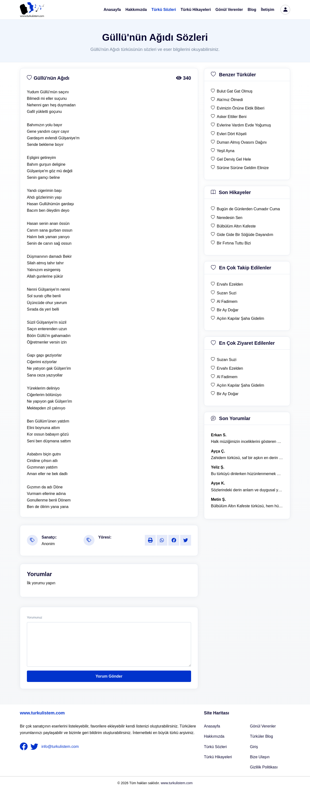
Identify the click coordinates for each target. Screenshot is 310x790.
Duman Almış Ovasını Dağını (242, 142)
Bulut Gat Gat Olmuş (235, 91)
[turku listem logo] (32, 9)
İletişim (267, 10)
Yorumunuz (34, 617)
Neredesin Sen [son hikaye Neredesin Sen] (229, 218)
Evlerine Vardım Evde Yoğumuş (244, 125)
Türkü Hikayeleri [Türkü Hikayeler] (218, 757)
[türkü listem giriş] (285, 10)
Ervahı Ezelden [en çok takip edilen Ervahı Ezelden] (230, 284)
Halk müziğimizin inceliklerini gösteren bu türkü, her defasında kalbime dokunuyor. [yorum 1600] (247, 441)
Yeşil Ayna (225, 151)
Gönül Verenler (229, 10)
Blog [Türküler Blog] (252, 10)
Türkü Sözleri (163, 10)
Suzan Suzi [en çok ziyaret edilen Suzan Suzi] (226, 360)
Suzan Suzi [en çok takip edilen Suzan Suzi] (226, 293)
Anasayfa (112, 10)
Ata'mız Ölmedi (230, 100)
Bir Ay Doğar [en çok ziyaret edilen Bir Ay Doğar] (228, 394)
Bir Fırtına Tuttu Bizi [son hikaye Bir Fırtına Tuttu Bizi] (234, 243)
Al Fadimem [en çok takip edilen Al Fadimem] (227, 301)
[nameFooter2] (35, 746)
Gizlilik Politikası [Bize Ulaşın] (264, 767)
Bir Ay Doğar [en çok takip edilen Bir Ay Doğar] (228, 310)
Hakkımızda (136, 10)
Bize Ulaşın (260, 757)
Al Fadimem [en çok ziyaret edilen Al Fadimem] (227, 377)
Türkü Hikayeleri (196, 10)
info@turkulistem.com (60, 746)
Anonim (48, 544)
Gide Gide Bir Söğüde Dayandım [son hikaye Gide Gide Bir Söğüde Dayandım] (245, 235)
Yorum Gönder (109, 676)
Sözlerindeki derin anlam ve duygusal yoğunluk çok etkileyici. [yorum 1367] (247, 490)
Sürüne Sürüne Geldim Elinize (243, 168)
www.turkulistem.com (42, 713)
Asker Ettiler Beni (232, 117)
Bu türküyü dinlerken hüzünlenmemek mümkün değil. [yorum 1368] (247, 474)
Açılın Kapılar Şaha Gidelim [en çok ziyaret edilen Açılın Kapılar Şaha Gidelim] (240, 385)
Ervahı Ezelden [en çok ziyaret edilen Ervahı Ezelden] (230, 368)
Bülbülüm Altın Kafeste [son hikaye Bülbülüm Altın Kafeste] (236, 226)
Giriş (254, 747)
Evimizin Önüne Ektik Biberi (240, 108)
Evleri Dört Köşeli (232, 134)
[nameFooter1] (25, 746)
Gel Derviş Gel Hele (234, 159)
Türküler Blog (261, 736)
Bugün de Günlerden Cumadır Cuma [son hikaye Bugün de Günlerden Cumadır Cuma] (248, 209)
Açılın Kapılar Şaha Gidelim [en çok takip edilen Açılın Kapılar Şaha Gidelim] (240, 318)
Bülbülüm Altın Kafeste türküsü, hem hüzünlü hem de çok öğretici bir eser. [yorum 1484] (247, 506)
